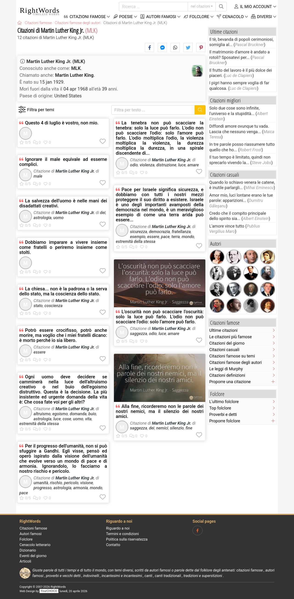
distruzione (166, 164)
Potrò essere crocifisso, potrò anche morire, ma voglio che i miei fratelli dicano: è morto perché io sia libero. (63, 335)
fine (189, 428)
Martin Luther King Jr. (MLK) (55, 61)
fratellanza (181, 231)
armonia (80, 487)
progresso (43, 487)
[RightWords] (19, 23)
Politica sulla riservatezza (127, 539)
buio (92, 413)
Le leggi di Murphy (226, 368)
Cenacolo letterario (35, 545)
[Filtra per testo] (153, 110)
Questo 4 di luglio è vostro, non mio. (62, 123)
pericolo (71, 482)
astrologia (42, 217)
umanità (41, 482)
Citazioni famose (33, 528)
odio (134, 164)
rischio (56, 482)
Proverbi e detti (223, 414)
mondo (96, 487)
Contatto (113, 545)
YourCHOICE (49, 591)
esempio (137, 236)
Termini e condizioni (122, 534)
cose (67, 418)
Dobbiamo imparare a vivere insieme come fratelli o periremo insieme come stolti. (63, 247)
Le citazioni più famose (230, 336)
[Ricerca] (153, 6)
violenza (147, 164)
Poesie (123, 16)
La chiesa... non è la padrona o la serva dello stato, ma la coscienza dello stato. (63, 291)
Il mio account (253, 6)
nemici (162, 428)
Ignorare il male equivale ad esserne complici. (63, 162)
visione (86, 482)
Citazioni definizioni (227, 375)
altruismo (42, 413)
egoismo (60, 413)
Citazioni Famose (84, 16)
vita (88, 418)
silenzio (177, 428)
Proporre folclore (224, 420)
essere (39, 352)
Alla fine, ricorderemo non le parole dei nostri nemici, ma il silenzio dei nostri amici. (160, 411)
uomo (58, 217)
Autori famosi (158, 16)
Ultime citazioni (223, 330)
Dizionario (28, 550)
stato (38, 305)
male (38, 176)
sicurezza (138, 231)
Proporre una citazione (230, 381)
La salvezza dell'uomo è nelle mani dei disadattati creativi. (63, 203)
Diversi (261, 16)
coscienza (54, 305)
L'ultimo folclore (224, 401)
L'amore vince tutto (226, 226)
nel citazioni (200, 6)
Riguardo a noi (118, 528)
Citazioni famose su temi (232, 356)
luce (57, 418)
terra (175, 236)
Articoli (25, 561)
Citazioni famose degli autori (235, 362)
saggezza (138, 333)
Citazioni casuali (224, 349)
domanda (78, 413)
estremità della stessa (39, 423)
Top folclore (220, 408)
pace (23, 492)
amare (193, 164)
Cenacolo (230, 16)
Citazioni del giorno (227, 343)
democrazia (159, 231)
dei (102, 212)
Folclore (196, 16)
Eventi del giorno (33, 556)
